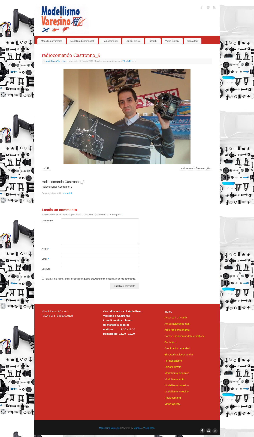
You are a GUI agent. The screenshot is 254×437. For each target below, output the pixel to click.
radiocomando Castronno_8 (194, 168)
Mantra (137, 428)
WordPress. (149, 428)
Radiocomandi (110, 41)
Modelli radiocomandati (82, 41)
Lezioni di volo (133, 41)
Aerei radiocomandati (176, 323)
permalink (67, 193)
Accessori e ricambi (175, 317)
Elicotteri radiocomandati (178, 354)
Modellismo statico (175, 379)
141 (47, 168)
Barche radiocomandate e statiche (184, 335)
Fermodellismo (173, 360)
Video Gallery (172, 41)
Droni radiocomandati (177, 348)
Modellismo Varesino (56, 61)
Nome (45, 249)
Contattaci (192, 41)
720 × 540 (126, 61)
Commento (47, 220)
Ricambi (153, 41)
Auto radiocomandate (177, 329)
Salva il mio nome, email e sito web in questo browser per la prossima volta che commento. (91, 279)
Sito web (46, 269)
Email (45, 259)
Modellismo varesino (51, 41)
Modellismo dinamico (176, 372)
